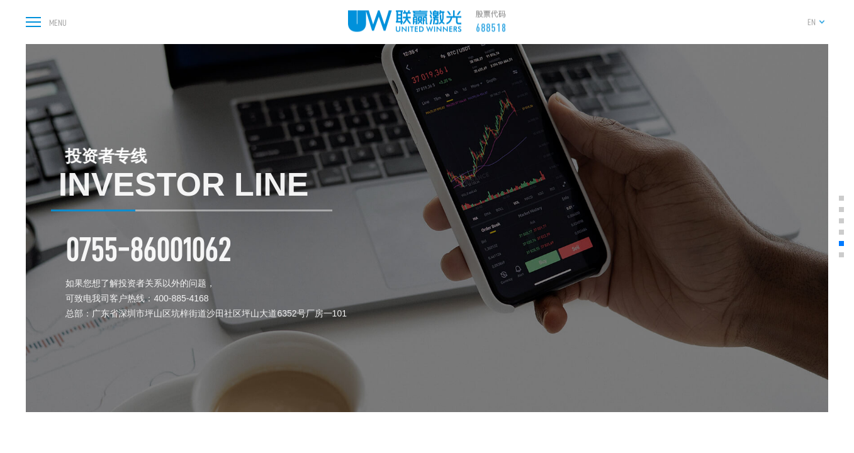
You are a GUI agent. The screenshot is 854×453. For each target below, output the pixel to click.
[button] (841, 198)
